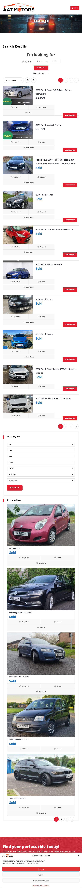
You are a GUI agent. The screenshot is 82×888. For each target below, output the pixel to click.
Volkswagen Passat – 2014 (20, 611)
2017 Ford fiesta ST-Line (48, 124)
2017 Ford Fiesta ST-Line (48, 263)
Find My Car (41, 67)
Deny (41, 875)
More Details (70, 114)
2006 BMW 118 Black (17, 797)
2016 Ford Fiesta (43, 194)
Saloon (19, 112)
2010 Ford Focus (43, 298)
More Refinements (41, 72)
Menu (75, 8)
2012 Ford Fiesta (43, 333)
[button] (79, 856)
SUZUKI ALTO (14, 547)
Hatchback (19, 147)
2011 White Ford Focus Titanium (52, 397)
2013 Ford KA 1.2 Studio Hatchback (53, 228)
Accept (41, 869)
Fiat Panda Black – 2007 (18, 738)
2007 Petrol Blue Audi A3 (19, 675)
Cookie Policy (35, 885)
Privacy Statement (44, 885)
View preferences (41, 881)
